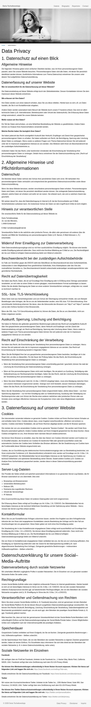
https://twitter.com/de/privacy (58, 697)
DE (82, 2)
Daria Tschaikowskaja (11, 6)
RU (86, 2)
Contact (85, 6)
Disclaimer (74, 703)
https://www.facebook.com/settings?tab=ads (50, 669)
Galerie (56, 6)
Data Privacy (61, 703)
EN (77, 2)
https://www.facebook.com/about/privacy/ (65, 674)
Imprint (83, 703)
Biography (65, 6)
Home (3, 45)
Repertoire (76, 6)
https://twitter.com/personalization (58, 692)
